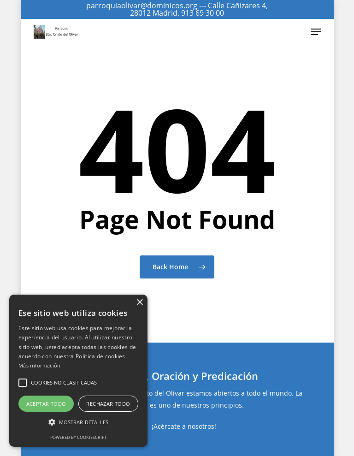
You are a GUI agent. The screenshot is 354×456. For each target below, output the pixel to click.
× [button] (139, 302)
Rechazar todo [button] (108, 403)
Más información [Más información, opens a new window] (39, 365)
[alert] (78, 371)
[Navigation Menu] (316, 31)
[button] (22, 382)
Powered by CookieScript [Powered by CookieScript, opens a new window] (78, 437)
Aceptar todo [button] (46, 403)
